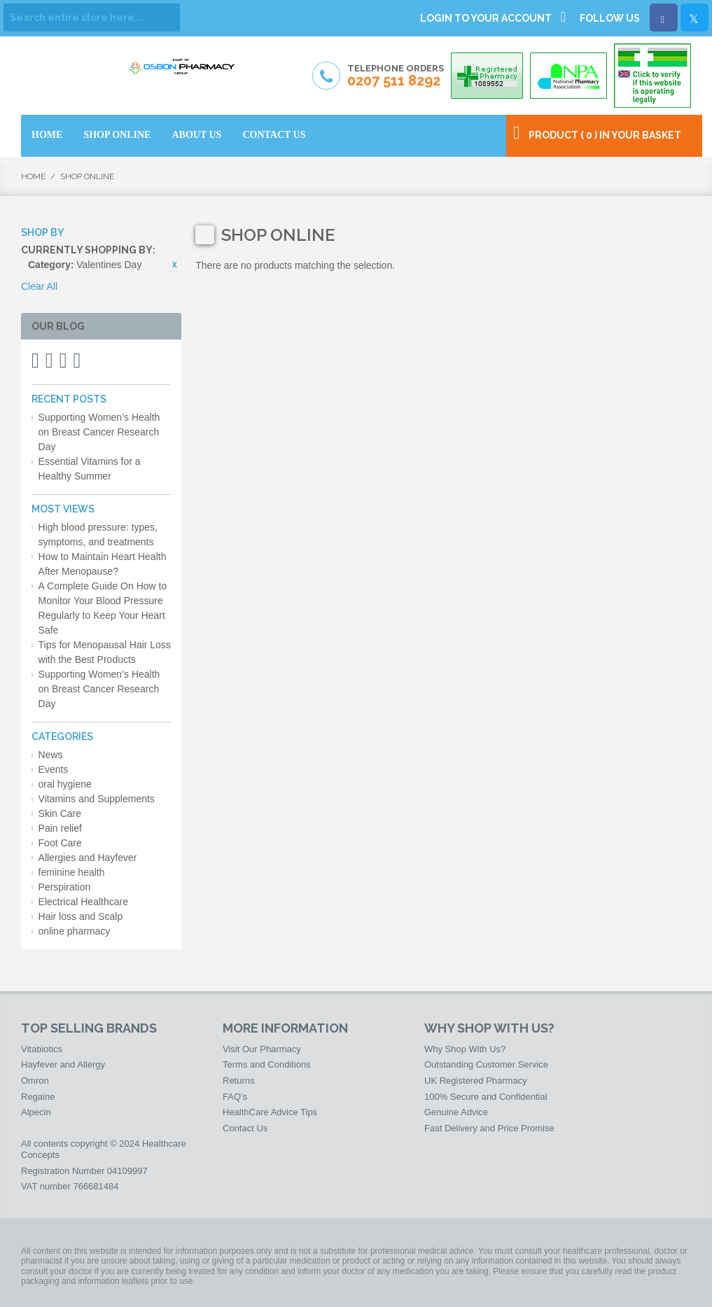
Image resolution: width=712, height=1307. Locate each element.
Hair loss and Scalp (81, 916)
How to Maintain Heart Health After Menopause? (103, 564)
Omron (35, 1080)
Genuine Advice (456, 1112)
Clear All (39, 286)
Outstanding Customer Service (486, 1064)
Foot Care (60, 842)
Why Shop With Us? (464, 1049)
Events (54, 769)
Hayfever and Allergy (63, 1064)
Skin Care (60, 813)
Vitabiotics (41, 1049)
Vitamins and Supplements (97, 798)
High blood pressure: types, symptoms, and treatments (98, 534)
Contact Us (245, 1128)
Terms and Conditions (267, 1064)
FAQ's (235, 1096)
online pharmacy (75, 931)
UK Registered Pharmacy (475, 1080)
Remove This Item (174, 265)
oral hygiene (65, 784)
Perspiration (65, 887)
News (51, 754)
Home (33, 176)
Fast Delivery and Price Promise (489, 1128)
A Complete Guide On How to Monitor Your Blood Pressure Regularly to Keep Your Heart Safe (103, 608)
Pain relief (60, 828)
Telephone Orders (395, 76)
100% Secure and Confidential (485, 1096)
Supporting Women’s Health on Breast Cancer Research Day (99, 432)
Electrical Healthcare (83, 901)
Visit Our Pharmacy (262, 1049)
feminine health (72, 872)
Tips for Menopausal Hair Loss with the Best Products (105, 652)
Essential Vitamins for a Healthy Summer (90, 469)
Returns (239, 1080)
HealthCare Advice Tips (270, 1112)
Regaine (38, 1096)
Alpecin (36, 1112)
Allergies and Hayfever (88, 857)
